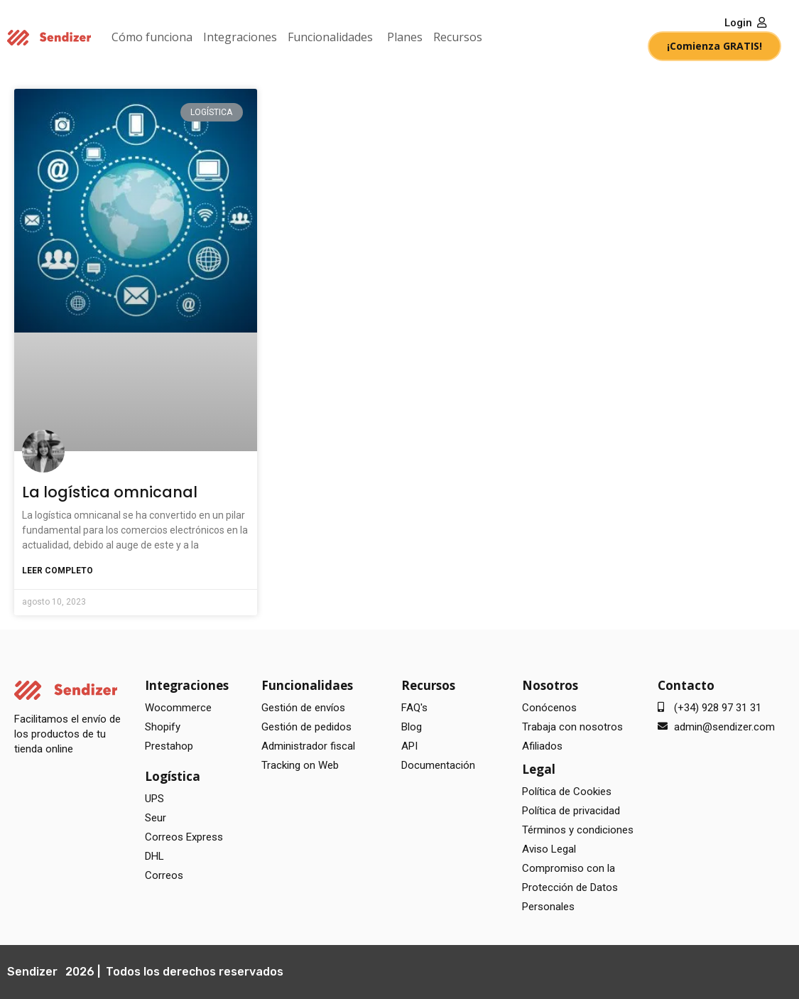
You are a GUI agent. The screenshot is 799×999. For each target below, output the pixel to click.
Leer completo (57, 571)
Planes (405, 37)
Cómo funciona (152, 37)
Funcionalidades (330, 37)
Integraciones (240, 37)
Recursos (457, 37)
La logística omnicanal (109, 492)
